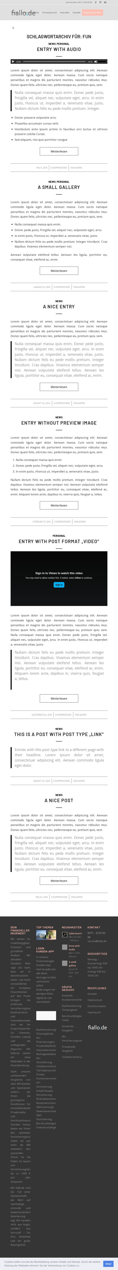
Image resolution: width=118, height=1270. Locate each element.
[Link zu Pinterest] (100, 2)
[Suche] (13, 28)
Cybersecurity (76, 933)
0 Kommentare (59, 167)
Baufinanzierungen (47, 1029)
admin (78, 167)
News (52, 43)
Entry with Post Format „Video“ (59, 541)
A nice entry (59, 306)
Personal (63, 43)
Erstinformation (97, 1006)
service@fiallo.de (97, 941)
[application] (59, 61)
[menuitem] (15, 12)
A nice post (59, 800)
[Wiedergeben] (13, 61)
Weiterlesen (59, 151)
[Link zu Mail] (105, 2)
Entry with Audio (59, 49)
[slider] (54, 61)
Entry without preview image (59, 423)
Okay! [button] (108, 1264)
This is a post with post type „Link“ (59, 734)
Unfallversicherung (73, 1057)
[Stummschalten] (95, 61)
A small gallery (59, 187)
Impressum (94, 1012)
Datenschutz (95, 1000)
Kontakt (92, 994)
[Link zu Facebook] (96, 2)
